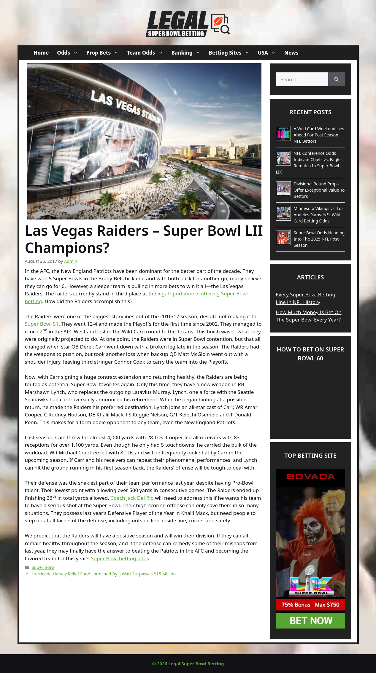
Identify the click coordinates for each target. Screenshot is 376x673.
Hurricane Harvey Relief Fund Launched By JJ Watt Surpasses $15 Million (104, 574)
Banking (188, 52)
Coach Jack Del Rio (132, 497)
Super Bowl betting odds (120, 558)
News (291, 52)
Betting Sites (231, 52)
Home (41, 52)
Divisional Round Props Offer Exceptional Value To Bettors (319, 190)
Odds (69, 52)
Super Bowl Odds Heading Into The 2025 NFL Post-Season (319, 239)
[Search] (336, 79)
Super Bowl (43, 567)
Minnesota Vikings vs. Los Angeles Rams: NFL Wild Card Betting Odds (319, 215)
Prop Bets (104, 52)
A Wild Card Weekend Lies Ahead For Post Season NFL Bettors (319, 135)
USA (269, 52)
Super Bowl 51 (42, 323)
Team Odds (147, 52)
